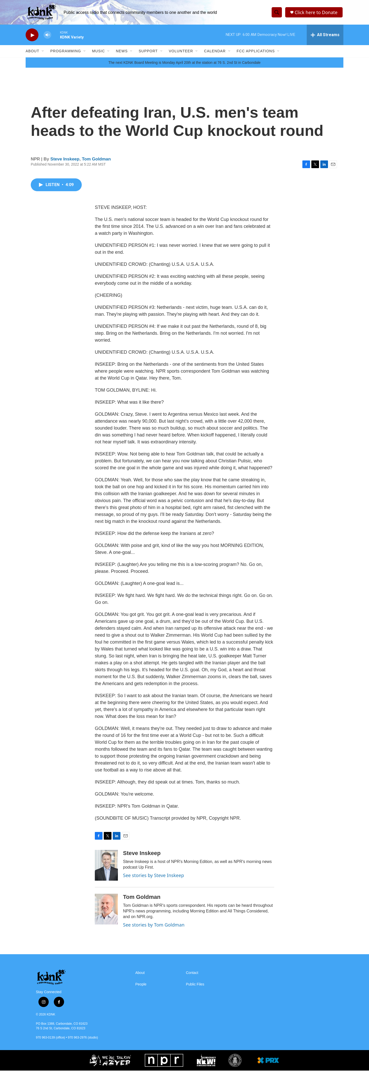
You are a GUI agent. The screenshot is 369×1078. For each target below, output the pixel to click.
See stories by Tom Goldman (153, 932)
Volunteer (181, 53)
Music (98, 53)
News (122, 53)
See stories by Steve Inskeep (153, 883)
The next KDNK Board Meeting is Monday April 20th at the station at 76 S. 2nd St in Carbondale (184, 70)
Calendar (214, 53)
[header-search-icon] (276, 13)
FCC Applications (256, 53)
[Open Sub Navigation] (43, 53)
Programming (65, 53)
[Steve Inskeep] (106, 872)
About (32, 53)
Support (148, 53)
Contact (192, 980)
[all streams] (325, 37)
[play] (32, 37)
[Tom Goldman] (106, 916)
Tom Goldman (96, 166)
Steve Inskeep (64, 166)
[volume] (47, 37)
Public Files (195, 992)
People (141, 992)
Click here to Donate (316, 13)
